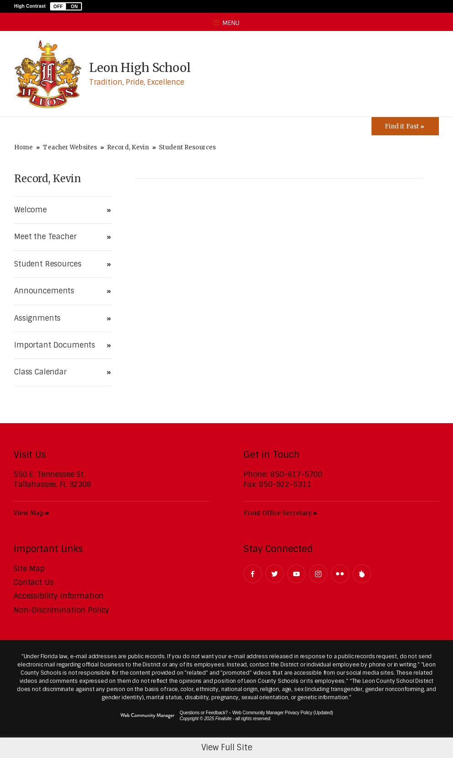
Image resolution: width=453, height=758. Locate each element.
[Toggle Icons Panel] (405, 126)
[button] (66, 6)
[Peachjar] (362, 573)
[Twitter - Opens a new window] (274, 573)
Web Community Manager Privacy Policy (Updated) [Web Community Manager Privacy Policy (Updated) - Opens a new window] (282, 712)
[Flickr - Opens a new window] (340, 573)
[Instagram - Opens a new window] (318, 573)
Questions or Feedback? (204, 712)
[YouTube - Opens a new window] (296, 573)
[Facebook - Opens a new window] (253, 573)
